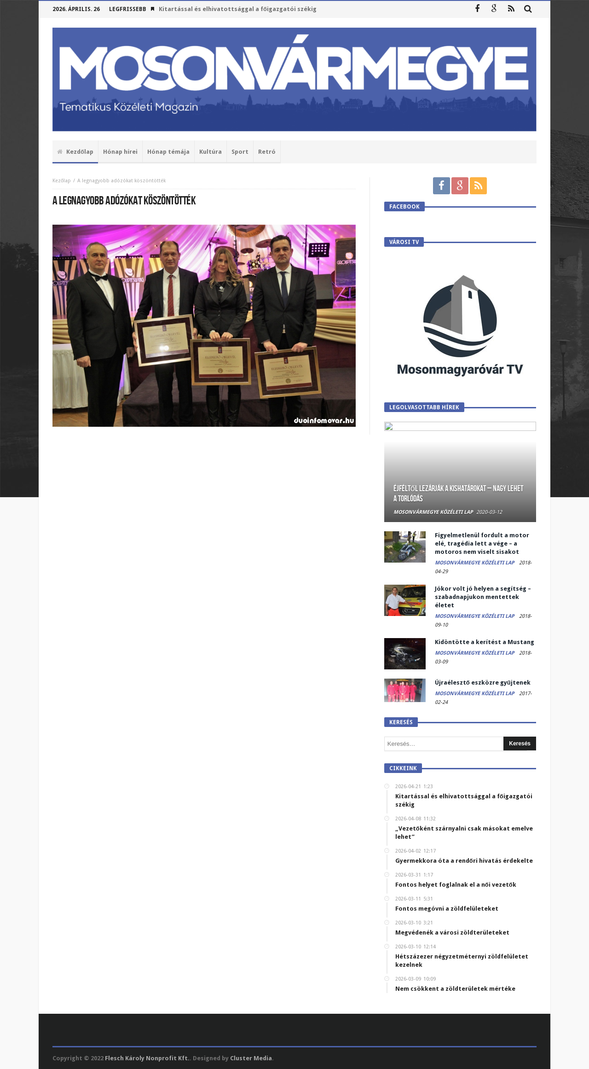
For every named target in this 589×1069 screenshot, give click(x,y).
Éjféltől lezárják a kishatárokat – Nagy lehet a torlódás (458, 494)
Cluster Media (251, 1058)
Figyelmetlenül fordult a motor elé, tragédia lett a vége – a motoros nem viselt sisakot (482, 543)
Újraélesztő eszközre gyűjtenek (483, 682)
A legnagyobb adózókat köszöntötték (121, 181)
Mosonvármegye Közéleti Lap (433, 512)
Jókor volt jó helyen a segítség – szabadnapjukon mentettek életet (483, 597)
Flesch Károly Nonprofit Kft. (147, 1058)
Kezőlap (61, 181)
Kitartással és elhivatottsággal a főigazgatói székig (238, 9)
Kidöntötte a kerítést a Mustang (484, 642)
